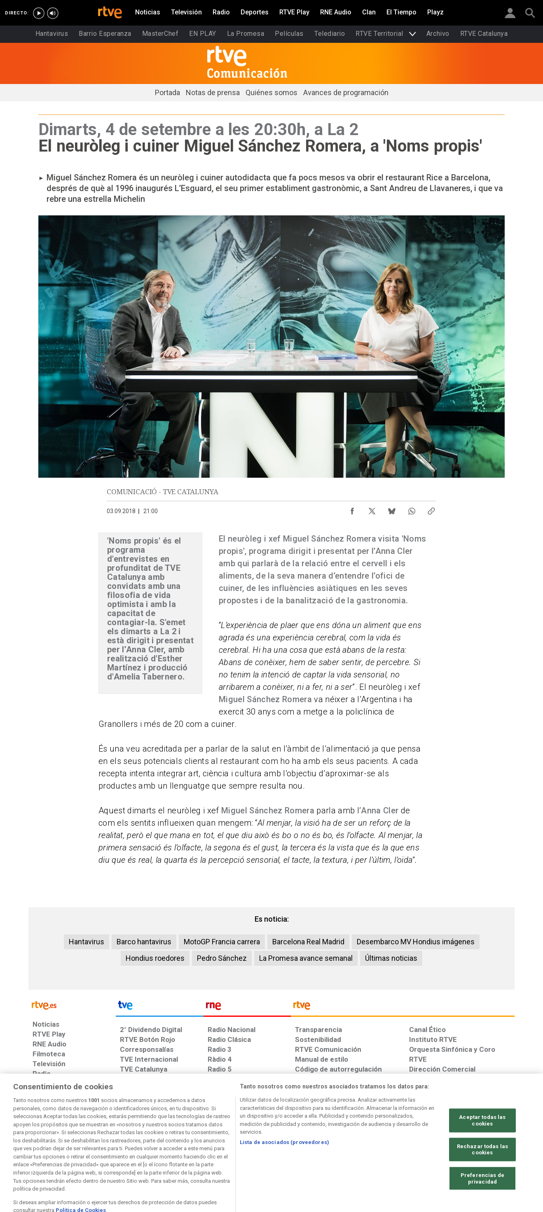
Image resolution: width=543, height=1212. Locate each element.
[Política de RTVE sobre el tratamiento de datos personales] (108, 1148)
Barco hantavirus (144, 941)
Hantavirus (86, 941)
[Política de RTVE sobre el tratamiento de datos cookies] (181, 1148)
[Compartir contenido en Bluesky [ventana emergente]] (392, 509)
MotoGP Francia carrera (222, 941)
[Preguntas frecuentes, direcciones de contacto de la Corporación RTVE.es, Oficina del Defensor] (413, 1148)
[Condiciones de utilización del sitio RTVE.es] (45, 1148)
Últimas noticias (391, 958)
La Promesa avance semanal (306, 958)
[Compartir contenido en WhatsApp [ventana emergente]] (411, 509)
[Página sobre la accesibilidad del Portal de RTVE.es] (320, 1148)
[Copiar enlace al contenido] (431, 509)
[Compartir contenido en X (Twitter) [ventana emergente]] (372, 509)
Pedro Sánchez (222, 958)
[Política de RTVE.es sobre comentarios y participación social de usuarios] (478, 1148)
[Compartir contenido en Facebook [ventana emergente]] (352, 509)
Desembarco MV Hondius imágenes (416, 941)
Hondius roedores (155, 958)
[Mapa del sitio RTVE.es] (370, 1148)
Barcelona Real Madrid (308, 941)
